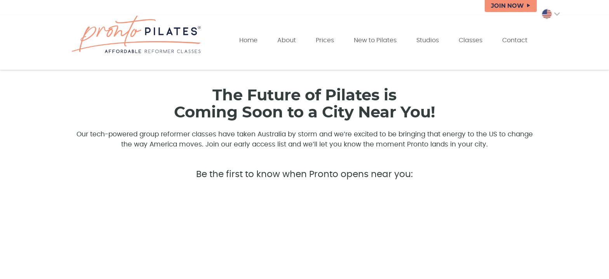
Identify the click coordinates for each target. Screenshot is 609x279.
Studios (427, 40)
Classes (470, 40)
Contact (514, 40)
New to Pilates (375, 40)
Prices (325, 40)
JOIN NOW (507, 6)
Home (248, 40)
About (286, 40)
